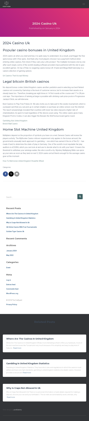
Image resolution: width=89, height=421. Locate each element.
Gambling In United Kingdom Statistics (20, 218)
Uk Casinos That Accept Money (15, 76)
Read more (17, 348)
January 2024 (11, 251)
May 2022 (9, 255)
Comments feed (12, 289)
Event (8, 268)
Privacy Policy (11, 304)
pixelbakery (18, 410)
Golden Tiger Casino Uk (15, 231)
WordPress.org (12, 293)
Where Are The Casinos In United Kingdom (22, 214)
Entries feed (10, 284)
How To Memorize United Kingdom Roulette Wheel (23, 161)
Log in (8, 280)
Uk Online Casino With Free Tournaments (21, 227)
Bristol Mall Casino (10, 124)
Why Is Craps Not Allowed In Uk (17, 222)
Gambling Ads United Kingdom (15, 121)
